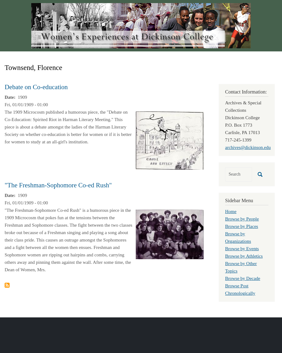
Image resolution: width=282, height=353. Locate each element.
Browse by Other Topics (241, 267)
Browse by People (242, 218)
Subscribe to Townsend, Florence (7, 285)
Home (231, 211)
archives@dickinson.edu (248, 147)
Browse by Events (242, 248)
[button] (170, 139)
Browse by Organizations (238, 237)
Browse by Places (241, 226)
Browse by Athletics (244, 256)
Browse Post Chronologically (240, 289)
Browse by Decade (242, 278)
